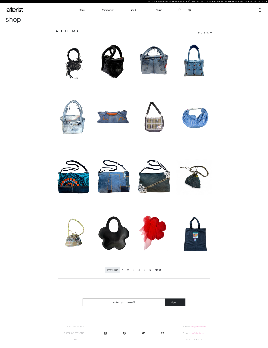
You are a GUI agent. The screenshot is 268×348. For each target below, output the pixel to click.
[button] (249, 10)
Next (158, 270)
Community (107, 10)
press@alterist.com (197, 333)
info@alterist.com (198, 326)
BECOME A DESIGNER (74, 326)
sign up (175, 302)
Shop (82, 10)
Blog (133, 10)
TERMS (74, 339)
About (159, 10)
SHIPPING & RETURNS (74, 333)
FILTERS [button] (204, 32)
